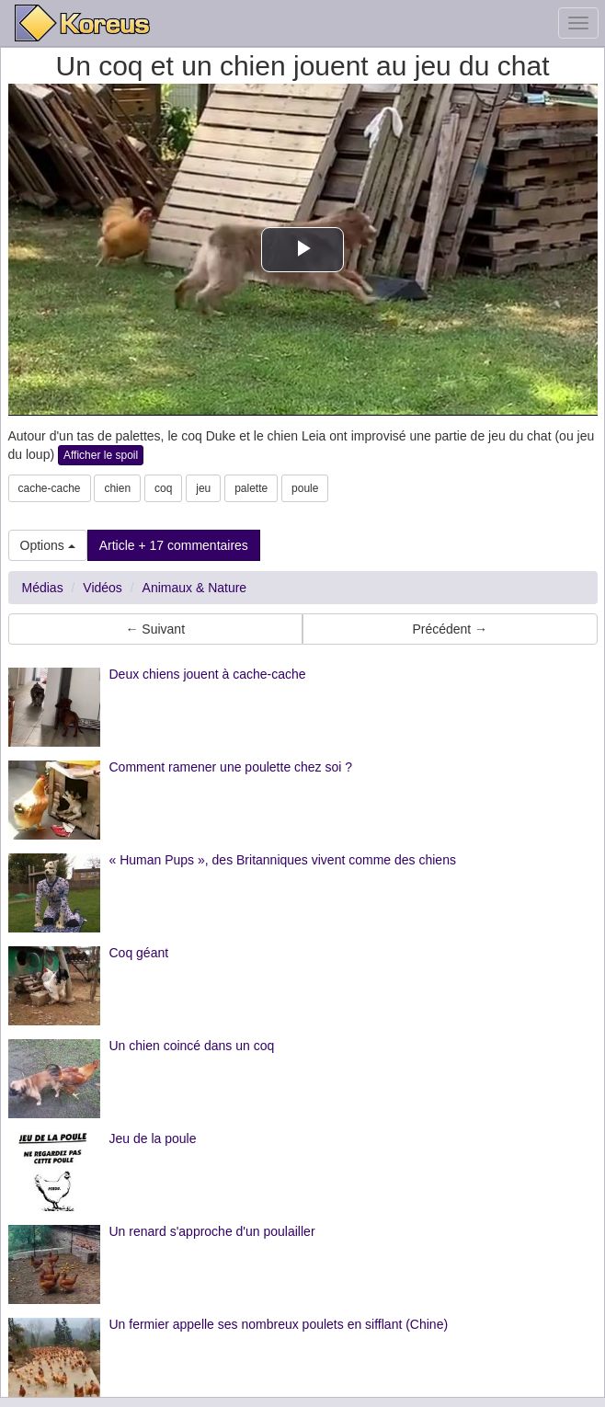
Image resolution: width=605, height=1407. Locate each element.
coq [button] (163, 488)
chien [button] (117, 488)
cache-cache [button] (49, 488)
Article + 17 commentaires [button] (173, 545)
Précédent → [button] (449, 629)
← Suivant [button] (155, 629)
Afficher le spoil (100, 455)
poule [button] (304, 488)
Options (47, 545)
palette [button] (251, 488)
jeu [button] (203, 488)
